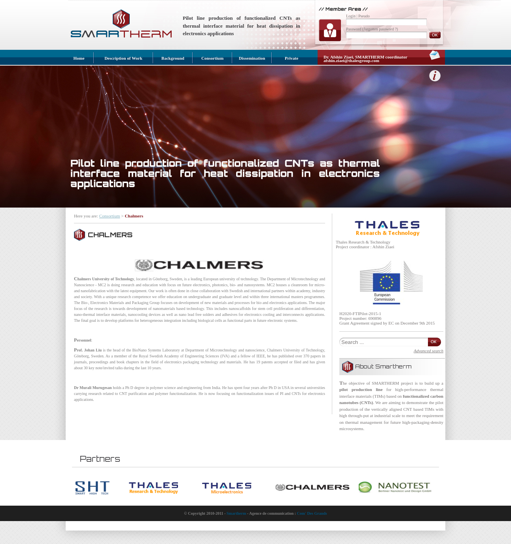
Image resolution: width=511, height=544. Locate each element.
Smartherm (236, 513)
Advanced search (428, 350)
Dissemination (252, 58)
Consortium (212, 58)
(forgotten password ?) (380, 29)
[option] (102, 488)
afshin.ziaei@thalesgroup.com (351, 60)
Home (78, 58)
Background (172, 58)
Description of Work (123, 58)
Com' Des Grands (312, 513)
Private (291, 58)
